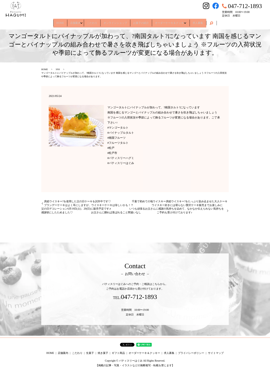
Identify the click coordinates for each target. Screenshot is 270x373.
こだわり (89, 21)
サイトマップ (216, 353)
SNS (58, 69)
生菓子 (90, 353)
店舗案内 (69, 21)
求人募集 (207, 21)
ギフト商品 (118, 353)
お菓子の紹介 (144, 21)
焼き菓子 (103, 353)
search (222, 22)
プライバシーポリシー (191, 353)
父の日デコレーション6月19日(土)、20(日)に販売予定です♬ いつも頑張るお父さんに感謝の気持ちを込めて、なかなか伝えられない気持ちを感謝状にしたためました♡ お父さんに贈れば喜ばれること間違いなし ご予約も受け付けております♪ (132, 210)
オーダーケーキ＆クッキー (176, 21)
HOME (51, 21)
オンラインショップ (115, 21)
